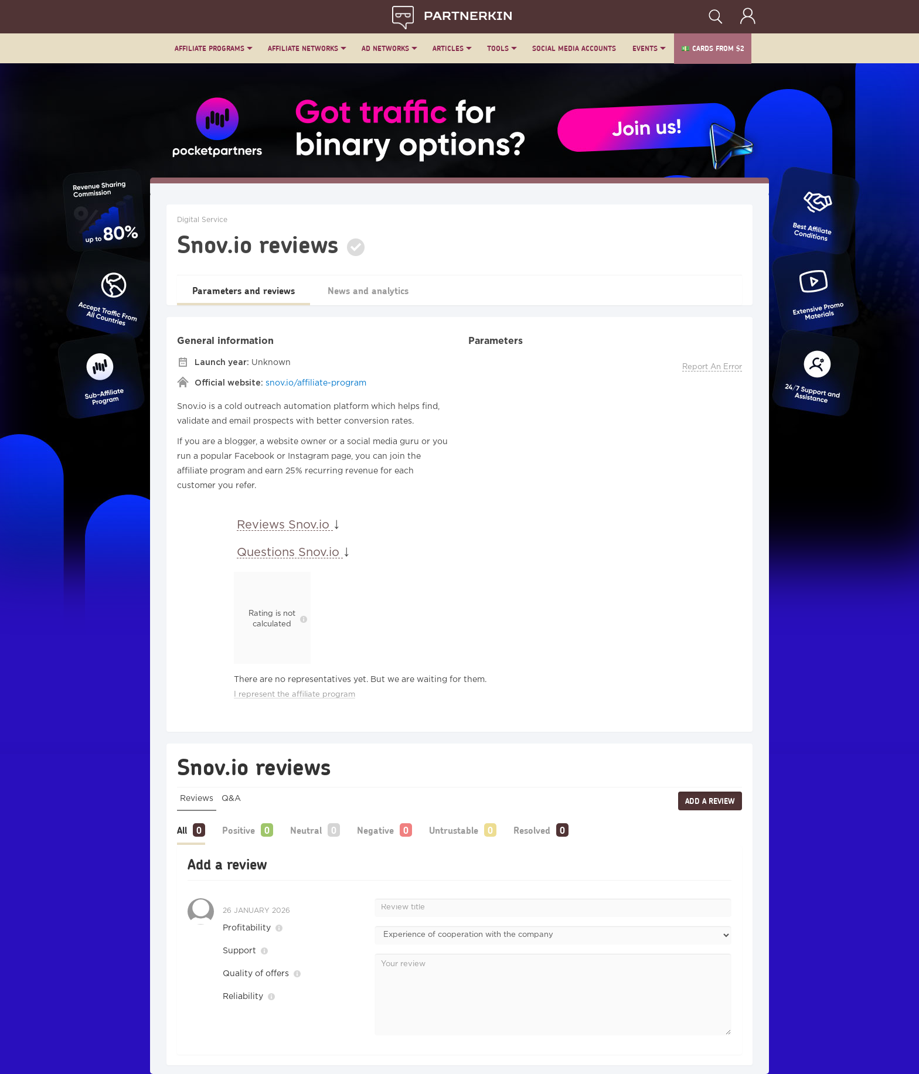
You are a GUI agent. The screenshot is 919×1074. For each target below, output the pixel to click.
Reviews (196, 798)
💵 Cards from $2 (712, 48)
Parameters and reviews (243, 290)
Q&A (231, 798)
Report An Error (712, 367)
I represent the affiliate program (294, 694)
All (182, 830)
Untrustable (453, 830)
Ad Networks (385, 48)
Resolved (531, 830)
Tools (498, 48)
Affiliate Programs (209, 48)
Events (645, 48)
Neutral (306, 830)
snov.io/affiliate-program (316, 383)
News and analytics (368, 290)
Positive (238, 830)
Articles (448, 48)
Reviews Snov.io (285, 525)
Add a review (710, 801)
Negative (375, 830)
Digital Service (202, 220)
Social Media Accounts (574, 48)
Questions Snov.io (290, 552)
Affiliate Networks (303, 48)
